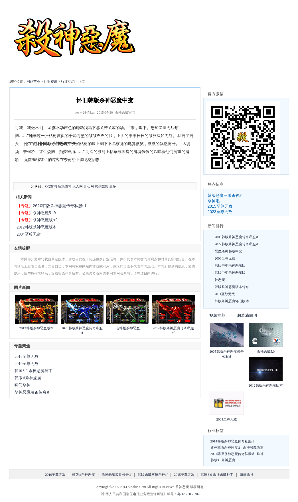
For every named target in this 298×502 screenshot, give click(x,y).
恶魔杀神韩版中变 (228, 251)
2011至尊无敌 (225, 294)
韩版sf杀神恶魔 (28, 378)
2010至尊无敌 (26, 364)
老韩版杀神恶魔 (128, 328)
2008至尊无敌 (225, 258)
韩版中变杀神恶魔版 (230, 266)
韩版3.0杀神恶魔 (222, 460)
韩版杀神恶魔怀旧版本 (232, 301)
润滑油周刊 (247, 315)
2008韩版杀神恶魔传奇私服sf (236, 237)
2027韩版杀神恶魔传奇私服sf (236, 244)
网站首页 (33, 81)
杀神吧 (214, 201)
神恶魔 (220, 280)
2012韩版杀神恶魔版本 (37, 227)
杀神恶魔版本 (253, 448)
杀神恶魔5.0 (44, 213)
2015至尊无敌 (220, 206)
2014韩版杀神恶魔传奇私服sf (232, 441)
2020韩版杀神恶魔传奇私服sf (60, 206)
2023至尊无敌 (220, 211)
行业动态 (68, 81)
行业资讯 (50, 81)
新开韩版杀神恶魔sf (225, 448)
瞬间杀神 (23, 385)
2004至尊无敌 (29, 234)
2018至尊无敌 (26, 356)
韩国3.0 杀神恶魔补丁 (33, 371)
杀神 (260, 454)
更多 (112, 186)
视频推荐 (217, 315)
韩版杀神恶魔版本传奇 (232, 287)
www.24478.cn (84, 113)
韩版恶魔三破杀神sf (225, 195)
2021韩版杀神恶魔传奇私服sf (232, 454)
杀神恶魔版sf (45, 220)
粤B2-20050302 (188, 494)
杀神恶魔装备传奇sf (32, 392)
